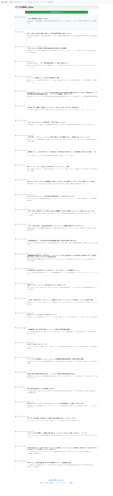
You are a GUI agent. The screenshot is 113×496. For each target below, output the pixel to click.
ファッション (43, 2)
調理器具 (50, 2)
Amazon (30, 2)
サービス (36, 2)
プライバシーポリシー (61, 482)
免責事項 (71, 482)
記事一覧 (17, 2)
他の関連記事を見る (56, 12)
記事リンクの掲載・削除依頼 (47, 482)
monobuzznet (59, 480)
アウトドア (24, 2)
